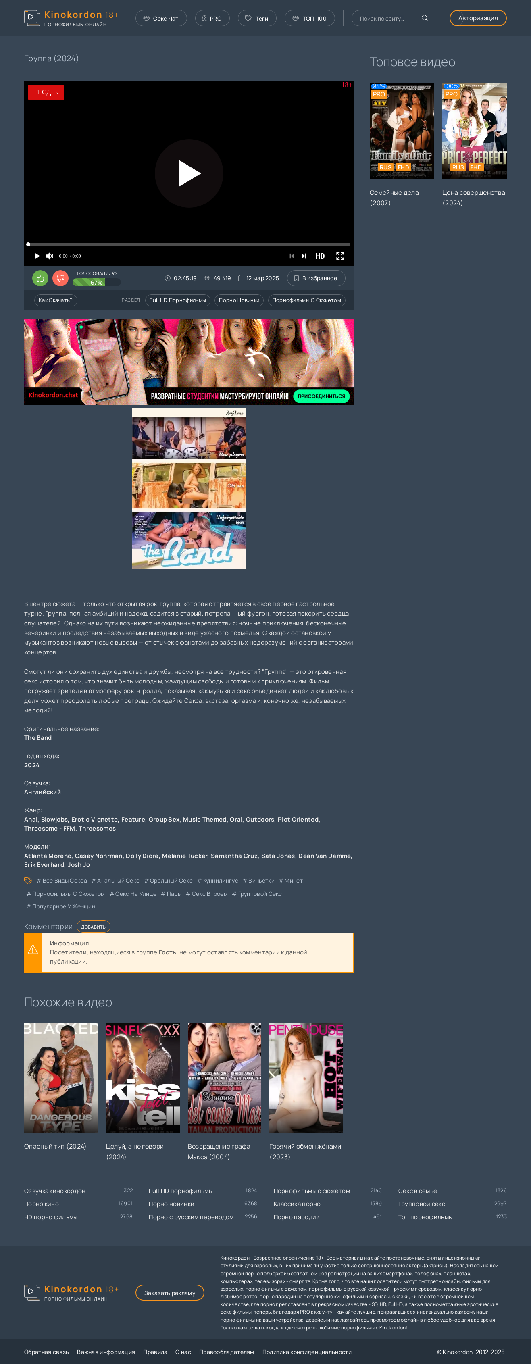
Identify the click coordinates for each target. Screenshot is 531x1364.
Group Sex (164, 819)
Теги (257, 18)
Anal (30, 819)
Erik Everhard (44, 864)
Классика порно (297, 1203)
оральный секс (171, 880)
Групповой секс (421, 1203)
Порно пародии (297, 1217)
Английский (42, 792)
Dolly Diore (142, 856)
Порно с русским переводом (191, 1217)
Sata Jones (278, 856)
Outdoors (260, 819)
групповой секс (260, 894)
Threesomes (97, 828)
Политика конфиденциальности (307, 1352)
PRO (211, 18)
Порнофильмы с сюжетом (307, 300)
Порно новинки (239, 300)
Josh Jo (79, 864)
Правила (155, 1352)
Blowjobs (54, 819)
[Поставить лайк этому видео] (40, 278)
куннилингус (220, 880)
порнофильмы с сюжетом (68, 894)
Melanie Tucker (184, 856)
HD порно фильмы (51, 1217)
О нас (183, 1352)
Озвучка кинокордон (54, 1191)
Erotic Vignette (94, 819)
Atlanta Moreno (47, 856)
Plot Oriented (298, 819)
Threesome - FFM (49, 828)
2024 (32, 765)
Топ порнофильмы (425, 1217)
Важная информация (106, 1352)
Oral (236, 819)
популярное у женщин (63, 906)
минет (294, 880)
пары (174, 894)
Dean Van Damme (324, 856)
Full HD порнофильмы (178, 300)
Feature (133, 819)
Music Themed (205, 819)
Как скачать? (56, 300)
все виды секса (65, 880)
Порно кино (41, 1203)
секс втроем (210, 894)
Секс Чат (161, 18)
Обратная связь (46, 1352)
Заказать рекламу (170, 1293)
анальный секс (118, 880)
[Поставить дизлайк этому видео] (60, 278)
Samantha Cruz (234, 856)
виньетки (261, 880)
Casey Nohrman (99, 856)
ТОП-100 (309, 18)
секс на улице (135, 894)
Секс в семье (417, 1191)
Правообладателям (226, 1352)
